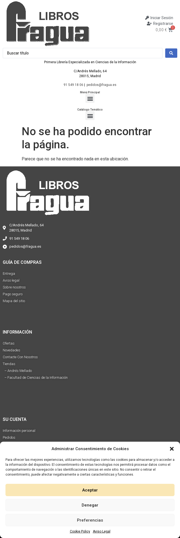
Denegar (90, 505)
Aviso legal (11, 280)
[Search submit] (171, 53)
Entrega (9, 273)
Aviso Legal (101, 531)
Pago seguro (12, 294)
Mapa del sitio (14, 301)
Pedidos (9, 437)
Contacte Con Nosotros (20, 357)
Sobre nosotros (14, 287)
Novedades (11, 350)
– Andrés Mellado (17, 371)
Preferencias (90, 520)
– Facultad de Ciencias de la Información (35, 377)
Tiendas (9, 364)
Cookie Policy (80, 531)
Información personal (19, 431)
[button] (172, 449)
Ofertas (9, 343)
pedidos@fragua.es (101, 85)
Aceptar (90, 490)
